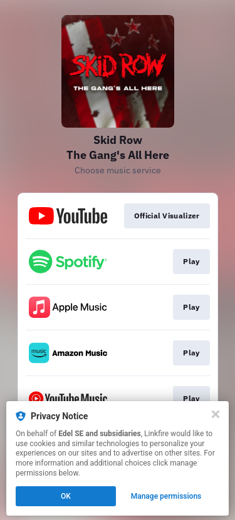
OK (66, 496)
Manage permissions (166, 496)
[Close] (216, 414)
